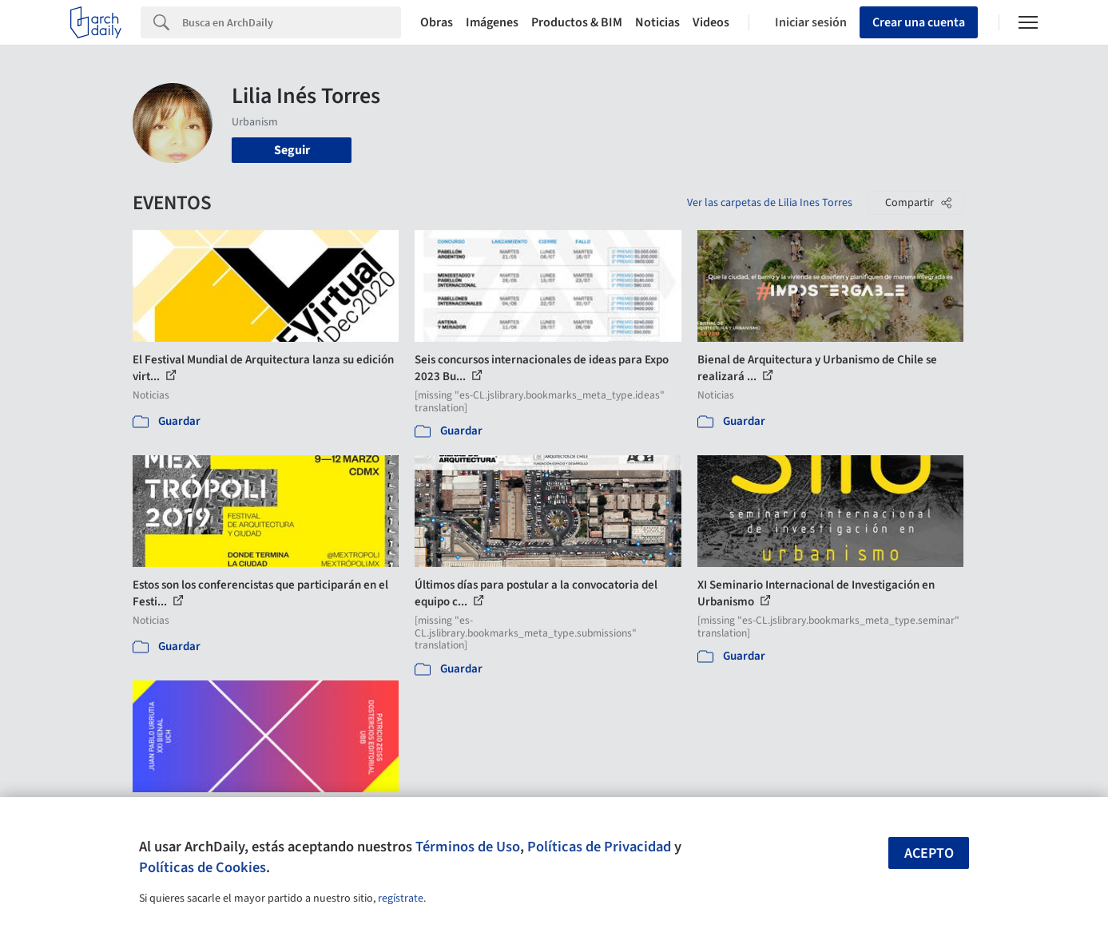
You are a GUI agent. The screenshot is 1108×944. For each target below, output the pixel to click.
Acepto (929, 853)
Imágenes (492, 22)
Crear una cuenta (918, 22)
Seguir (292, 150)
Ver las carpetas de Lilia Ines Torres (769, 202)
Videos (711, 22)
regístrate (400, 898)
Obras (436, 22)
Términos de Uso (467, 846)
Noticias (657, 22)
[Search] (291, 22)
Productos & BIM (576, 22)
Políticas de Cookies (202, 867)
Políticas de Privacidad (599, 846)
